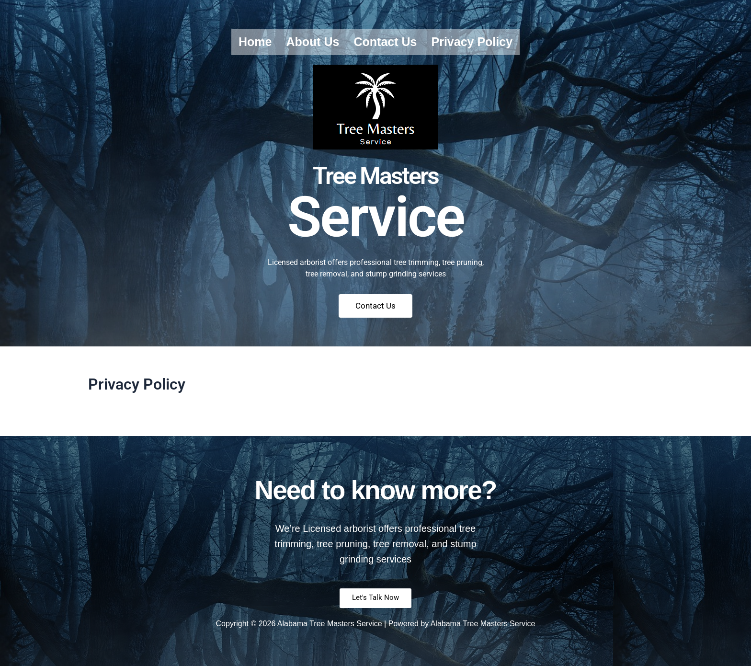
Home (255, 41)
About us (312, 41)
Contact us (385, 41)
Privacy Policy (471, 41)
